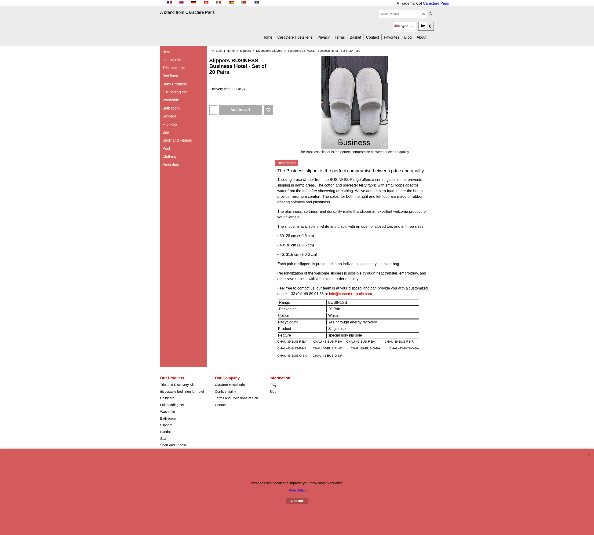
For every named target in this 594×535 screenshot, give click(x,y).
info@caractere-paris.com (350, 294)
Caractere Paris (436, 3)
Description (287, 163)
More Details (297, 490)
